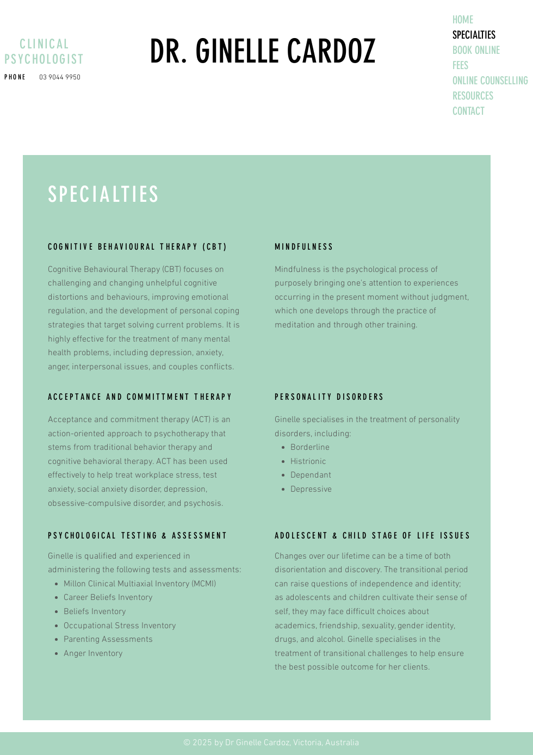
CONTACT (469, 110)
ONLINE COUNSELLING (490, 80)
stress (187, 475)
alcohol (330, 639)
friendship (338, 626)
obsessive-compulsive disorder (106, 503)
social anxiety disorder (118, 489)
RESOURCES (473, 95)
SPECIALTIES (474, 34)
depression (185, 489)
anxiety (61, 489)
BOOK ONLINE (476, 50)
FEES (460, 65)
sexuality (378, 626)
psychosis (202, 503)
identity (445, 584)
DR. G (180, 51)
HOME (463, 19)
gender (411, 626)
